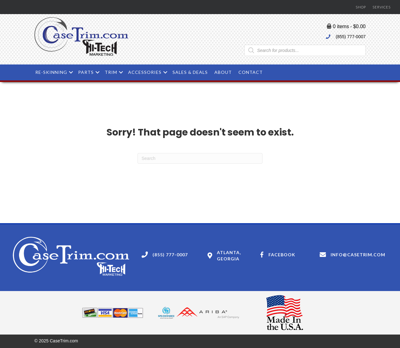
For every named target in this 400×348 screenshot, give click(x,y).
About (223, 72)
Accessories (145, 72)
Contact (250, 72)
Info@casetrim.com (358, 254)
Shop (361, 7)
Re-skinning (51, 72)
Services (381, 7)
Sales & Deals (190, 72)
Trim (111, 72)
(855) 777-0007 (351, 36)
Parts (86, 72)
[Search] (200, 158)
